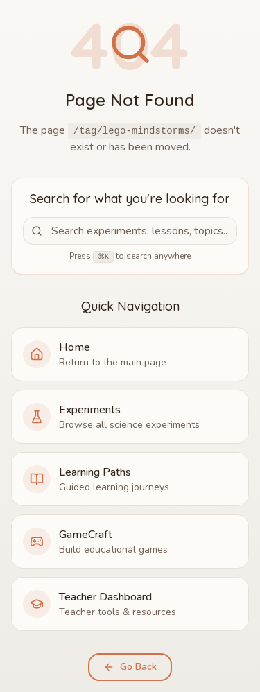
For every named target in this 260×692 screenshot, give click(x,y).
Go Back (130, 666)
